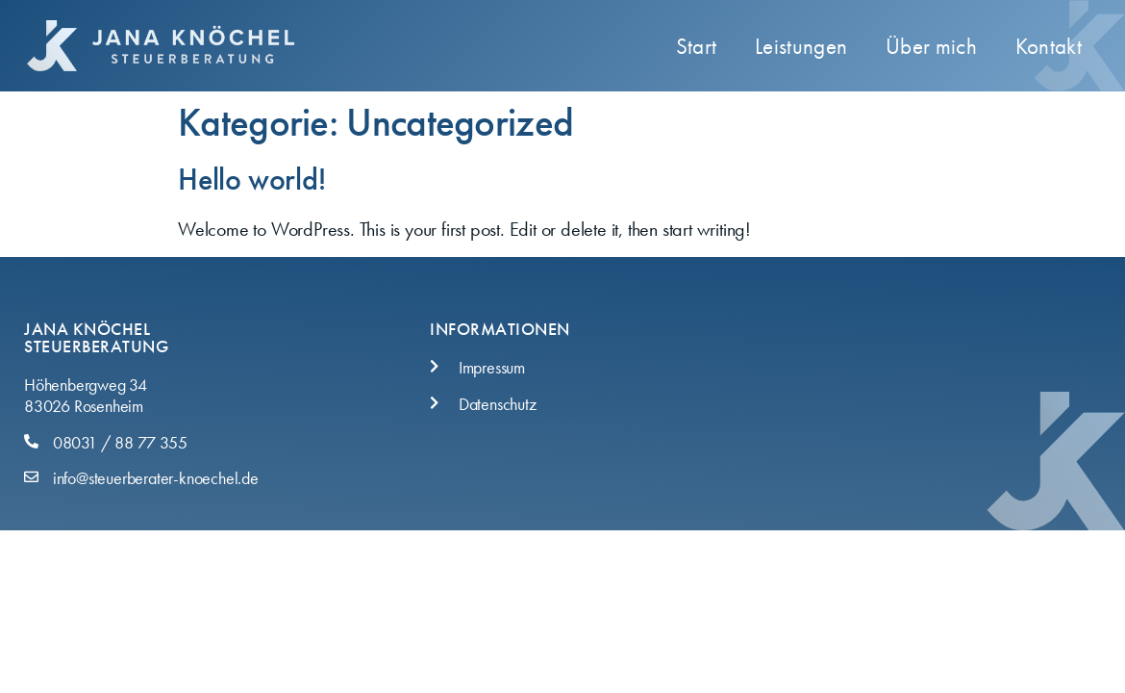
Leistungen (801, 46)
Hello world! (252, 179)
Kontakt (1048, 46)
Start (696, 46)
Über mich (931, 46)
